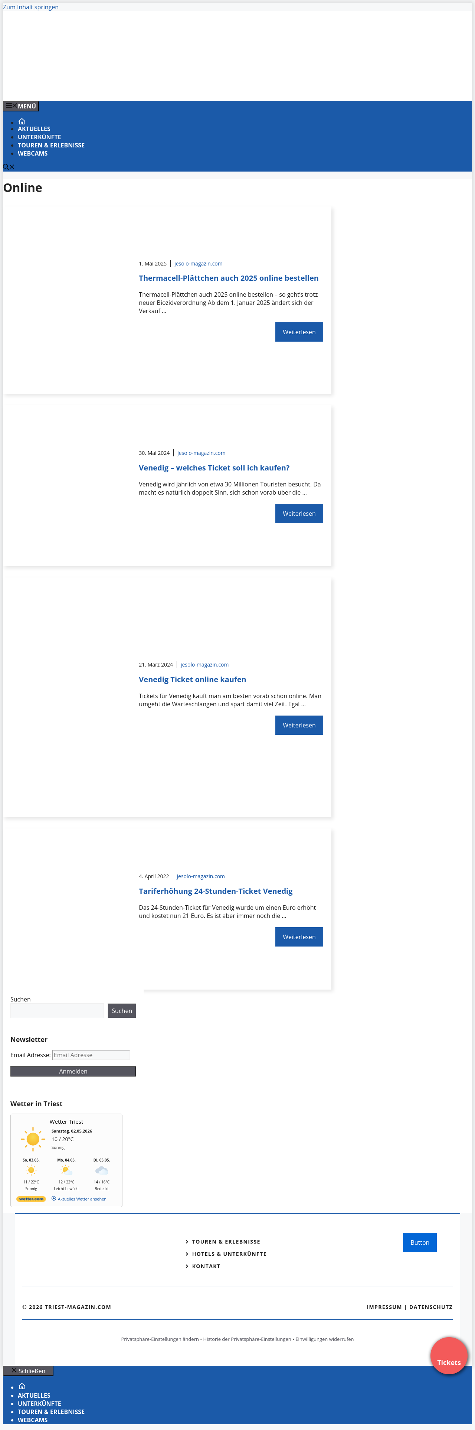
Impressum (384, 1306)
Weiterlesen (299, 332)
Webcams (33, 153)
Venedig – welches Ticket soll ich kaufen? (214, 468)
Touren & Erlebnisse (51, 145)
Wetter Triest (66, 1121)
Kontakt (206, 1266)
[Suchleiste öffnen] (9, 167)
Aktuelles (34, 129)
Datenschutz (431, 1306)
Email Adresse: (31, 1055)
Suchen (20, 999)
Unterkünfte (39, 137)
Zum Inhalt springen (31, 7)
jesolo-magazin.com (198, 263)
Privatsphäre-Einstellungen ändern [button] (160, 1339)
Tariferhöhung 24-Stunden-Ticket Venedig (215, 891)
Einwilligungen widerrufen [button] (324, 1339)
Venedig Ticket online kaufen (192, 679)
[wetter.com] (31, 1200)
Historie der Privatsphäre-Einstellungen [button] (247, 1339)
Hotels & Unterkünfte (229, 1253)
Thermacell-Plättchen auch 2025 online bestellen (229, 278)
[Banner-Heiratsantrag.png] (153, 87)
